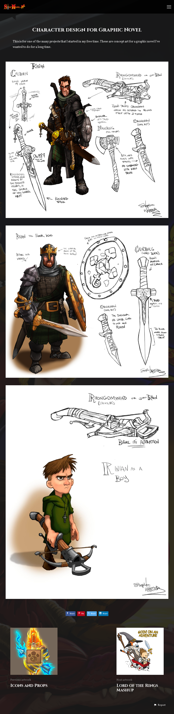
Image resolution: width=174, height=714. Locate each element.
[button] (159, 705)
